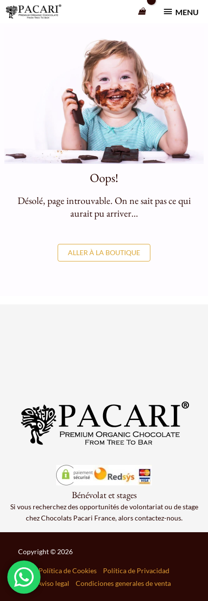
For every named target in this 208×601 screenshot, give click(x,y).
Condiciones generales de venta (123, 583)
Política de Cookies (68, 570)
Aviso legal (53, 583)
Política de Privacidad (136, 570)
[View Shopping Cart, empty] (142, 12)
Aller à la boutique (104, 252)
